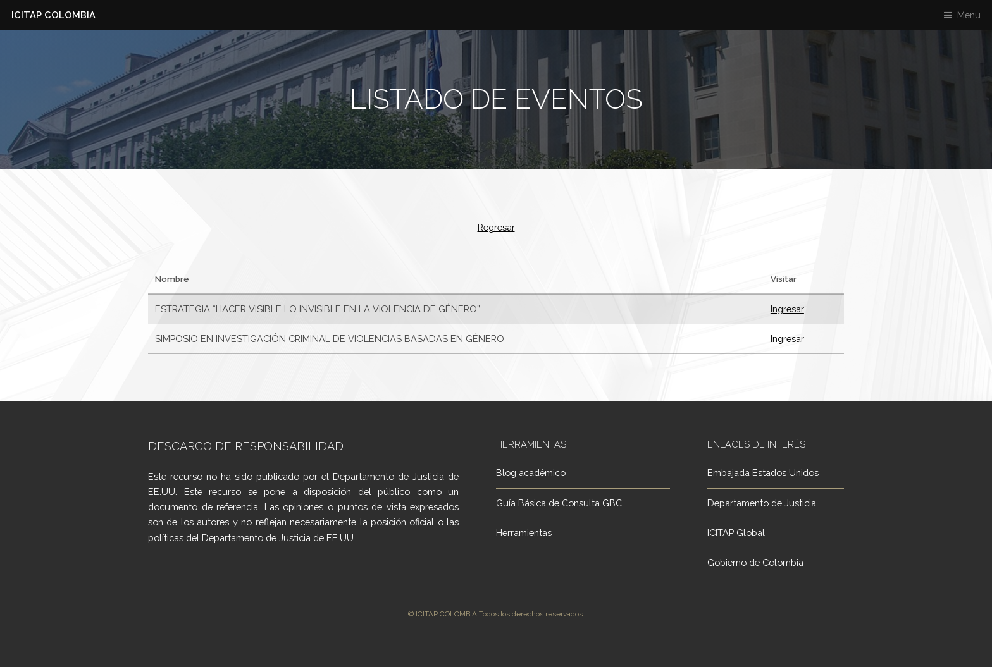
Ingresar (787, 308)
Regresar (496, 227)
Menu (969, 14)
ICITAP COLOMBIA (53, 14)
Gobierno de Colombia (755, 562)
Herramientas (524, 532)
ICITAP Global (736, 532)
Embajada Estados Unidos (763, 472)
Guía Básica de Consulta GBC (559, 503)
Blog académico (531, 472)
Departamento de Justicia (761, 503)
